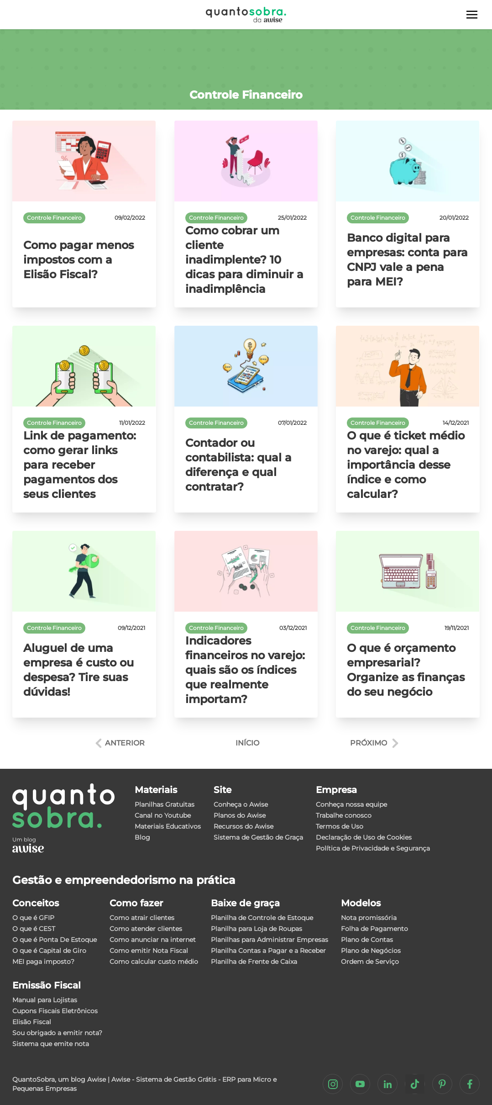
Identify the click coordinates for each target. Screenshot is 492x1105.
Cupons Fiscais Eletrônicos (55, 1011)
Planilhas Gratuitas (164, 804)
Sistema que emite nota (50, 1044)
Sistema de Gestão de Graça (258, 837)
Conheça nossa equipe (351, 804)
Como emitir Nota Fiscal (149, 950)
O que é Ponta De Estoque (54, 940)
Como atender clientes (146, 929)
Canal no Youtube (163, 815)
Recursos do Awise (243, 826)
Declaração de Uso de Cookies (364, 837)
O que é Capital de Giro (49, 950)
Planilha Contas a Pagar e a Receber (268, 950)
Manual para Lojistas (44, 1000)
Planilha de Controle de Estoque (262, 918)
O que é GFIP (33, 918)
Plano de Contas (367, 940)
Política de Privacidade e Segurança (373, 848)
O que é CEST (33, 929)
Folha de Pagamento (374, 929)
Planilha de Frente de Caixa (254, 961)
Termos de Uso (339, 826)
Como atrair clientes (142, 918)
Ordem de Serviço (370, 961)
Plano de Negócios (371, 950)
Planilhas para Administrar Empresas (269, 940)
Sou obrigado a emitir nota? (57, 1033)
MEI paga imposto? (43, 961)
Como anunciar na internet (153, 940)
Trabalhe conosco (344, 815)
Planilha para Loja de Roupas (256, 929)
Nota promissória (369, 918)
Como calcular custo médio (154, 961)
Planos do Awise (240, 815)
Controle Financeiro (54, 217)
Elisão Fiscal (31, 1022)
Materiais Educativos (168, 826)
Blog (142, 837)
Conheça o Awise (241, 804)
